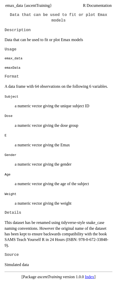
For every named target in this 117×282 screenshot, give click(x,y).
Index (89, 277)
